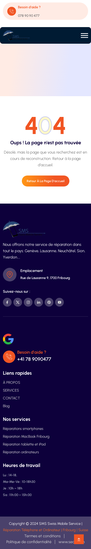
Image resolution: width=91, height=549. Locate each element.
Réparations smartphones (23, 428)
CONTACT (11, 398)
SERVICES (11, 390)
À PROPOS (11, 382)
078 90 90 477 (29, 16)
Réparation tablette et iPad (24, 444)
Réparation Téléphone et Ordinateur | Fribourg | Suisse (45, 530)
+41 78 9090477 (34, 359)
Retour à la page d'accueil (46, 181)
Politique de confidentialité (28, 541)
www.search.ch (71, 541)
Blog (6, 406)
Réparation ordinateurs (21, 452)
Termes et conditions (42, 536)
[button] (84, 35)
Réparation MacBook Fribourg (26, 436)
